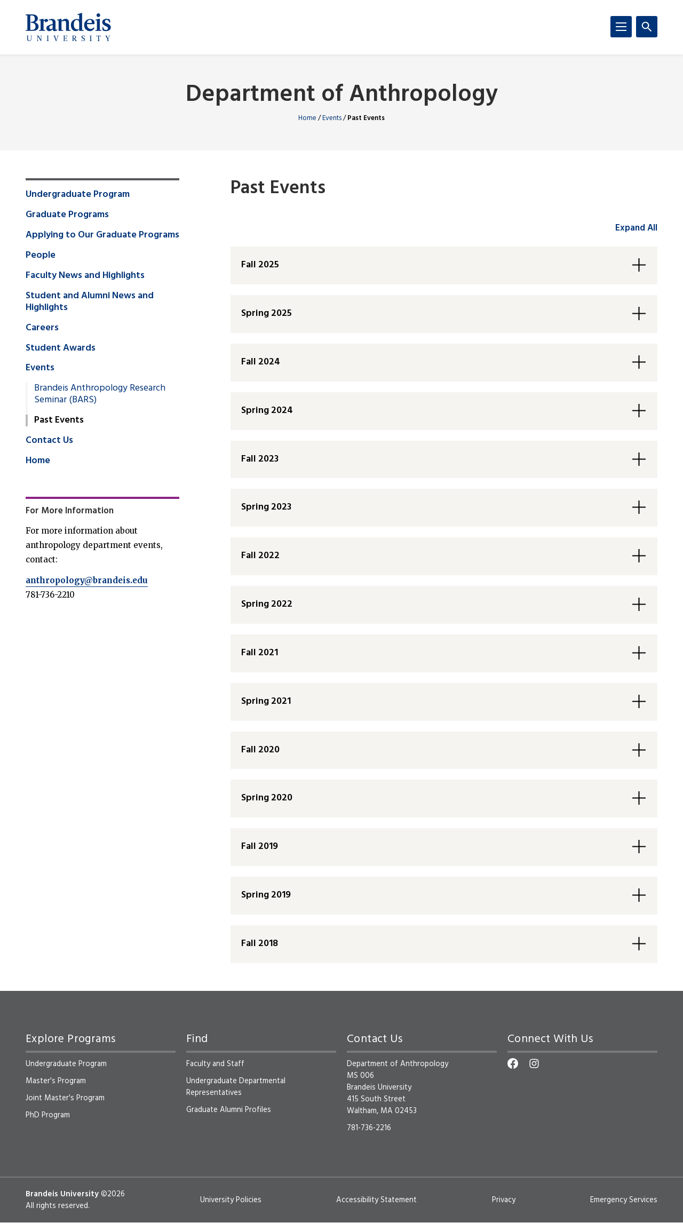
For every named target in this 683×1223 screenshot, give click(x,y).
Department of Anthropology (342, 95)
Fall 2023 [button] (260, 459)
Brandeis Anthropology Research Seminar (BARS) (99, 394)
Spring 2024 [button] (267, 410)
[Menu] (621, 26)
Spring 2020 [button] (266, 798)
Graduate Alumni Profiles (228, 1109)
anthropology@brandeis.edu (87, 580)
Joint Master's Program (65, 1098)
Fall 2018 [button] (259, 943)
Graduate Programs (67, 215)
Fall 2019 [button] (259, 846)
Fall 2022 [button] (260, 555)
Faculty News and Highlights (85, 276)
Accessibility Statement (376, 1200)
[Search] (646, 26)
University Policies (230, 1200)
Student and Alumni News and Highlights (90, 302)
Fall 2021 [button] (259, 653)
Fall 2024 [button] (260, 362)
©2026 (113, 1194)
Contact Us (49, 441)
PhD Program (48, 1115)
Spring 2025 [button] (266, 313)
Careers (42, 328)
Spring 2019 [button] (266, 895)
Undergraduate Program (78, 195)
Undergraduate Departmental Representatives (235, 1087)
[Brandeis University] (68, 27)
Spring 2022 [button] (266, 604)
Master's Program (56, 1081)
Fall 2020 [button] (260, 750)
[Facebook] (512, 1063)
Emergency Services (623, 1200)
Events (332, 118)
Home (307, 118)
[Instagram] (534, 1063)
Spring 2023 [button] (266, 507)
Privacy (503, 1200)
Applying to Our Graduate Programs (102, 235)
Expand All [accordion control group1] (636, 228)
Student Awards (61, 348)
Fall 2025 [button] (260, 265)
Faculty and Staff (215, 1064)
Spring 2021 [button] (266, 701)
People (40, 255)
